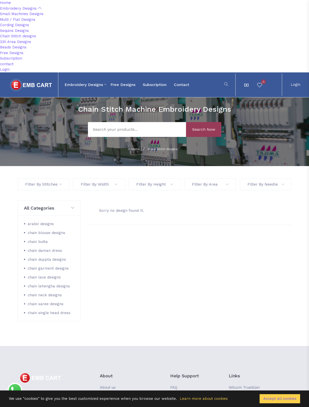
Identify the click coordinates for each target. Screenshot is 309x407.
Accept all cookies (279, 398)
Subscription (11, 58)
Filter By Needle (265, 184)
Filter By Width (99, 184)
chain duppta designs (47, 259)
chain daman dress (45, 250)
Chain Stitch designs (18, 36)
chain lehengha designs (49, 286)
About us (108, 387)
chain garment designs (48, 268)
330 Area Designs (15, 42)
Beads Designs (13, 47)
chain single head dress (49, 313)
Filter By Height (154, 184)
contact (7, 64)
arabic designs (41, 224)
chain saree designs (45, 304)
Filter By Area (210, 184)
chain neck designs (45, 295)
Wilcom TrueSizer (244, 387)
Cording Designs (14, 25)
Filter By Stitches (43, 184)
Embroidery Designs (20, 8)
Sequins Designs (14, 30)
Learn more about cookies (204, 398)
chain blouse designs (46, 233)
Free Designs (11, 53)
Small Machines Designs (21, 14)
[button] (49, 208)
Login (5, 69)
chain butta (38, 241)
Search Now (203, 129)
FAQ (173, 387)
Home (5, 2)
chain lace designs (44, 277)
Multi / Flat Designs (17, 19)
